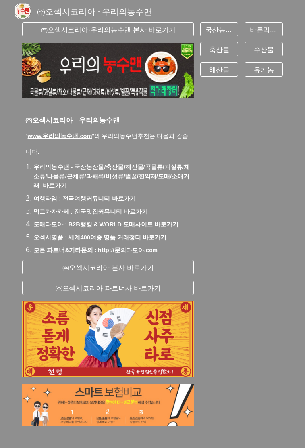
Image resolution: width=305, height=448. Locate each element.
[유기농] (263, 69)
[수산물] (263, 49)
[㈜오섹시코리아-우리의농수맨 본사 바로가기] (108, 29)
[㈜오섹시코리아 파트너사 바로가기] (108, 288)
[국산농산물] (219, 29)
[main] (107, 179)
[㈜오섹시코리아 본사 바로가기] (108, 267)
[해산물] (219, 69)
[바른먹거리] (263, 29)
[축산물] (219, 49)
